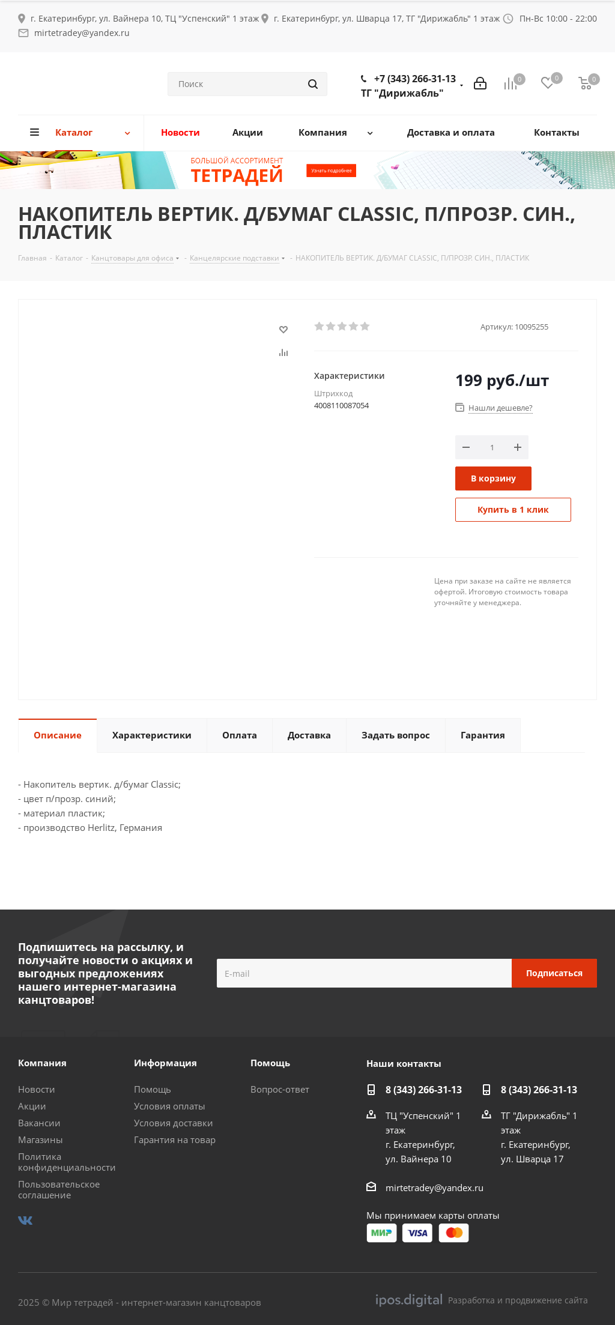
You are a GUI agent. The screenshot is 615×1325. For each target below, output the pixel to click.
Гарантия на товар (175, 1139)
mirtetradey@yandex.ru (82, 32)
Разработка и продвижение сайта (482, 1300)
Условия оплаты (169, 1106)
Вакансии (39, 1123)
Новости (36, 1089)
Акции (32, 1106)
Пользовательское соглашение (59, 1189)
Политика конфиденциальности (67, 1161)
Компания (42, 1063)
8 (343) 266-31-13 (424, 1089)
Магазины (40, 1139)
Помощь (152, 1089)
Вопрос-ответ (279, 1089)
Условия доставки (173, 1123)
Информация (165, 1063)
